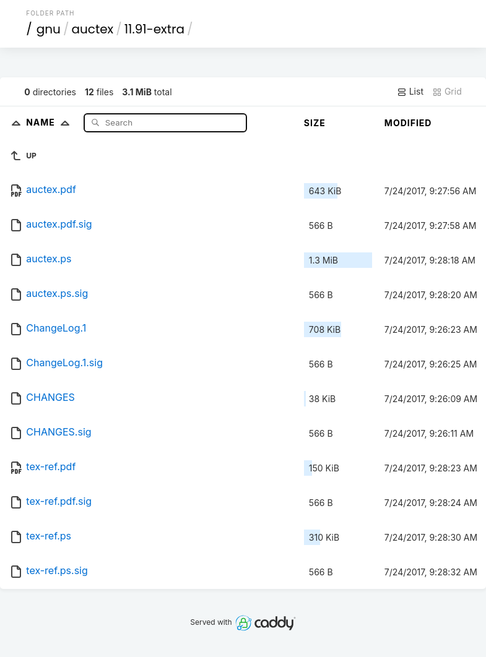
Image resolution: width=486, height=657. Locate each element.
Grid (447, 91)
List (410, 91)
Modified (408, 123)
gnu (49, 29)
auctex (92, 29)
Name (50, 122)
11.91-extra (154, 29)
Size (315, 123)
